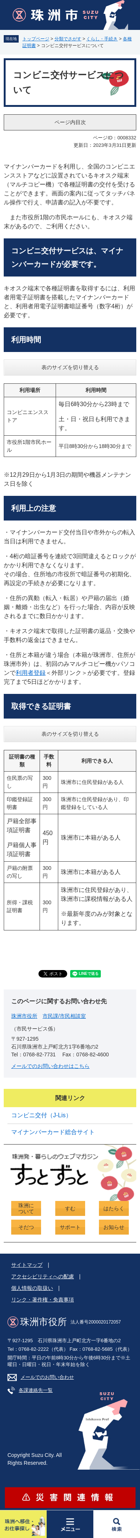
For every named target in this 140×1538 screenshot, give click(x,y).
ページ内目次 (70, 122)
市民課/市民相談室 (64, 1016)
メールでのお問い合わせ (47, 1377)
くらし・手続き (102, 38)
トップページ (35, 38)
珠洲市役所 (24, 1016)
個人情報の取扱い (32, 1288)
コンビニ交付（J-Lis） (41, 1115)
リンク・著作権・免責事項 (42, 1300)
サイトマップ (27, 1265)
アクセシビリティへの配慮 (42, 1276)
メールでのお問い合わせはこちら (50, 1066)
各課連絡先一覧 (36, 1390)
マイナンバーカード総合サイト (53, 1132)
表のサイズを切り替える (70, 367)
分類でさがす (68, 38)
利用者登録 (31, 673)
